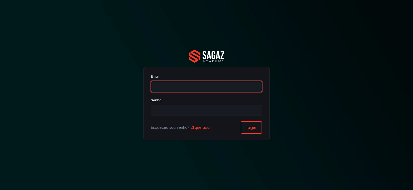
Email (155, 76)
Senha (156, 100)
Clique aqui (200, 127)
